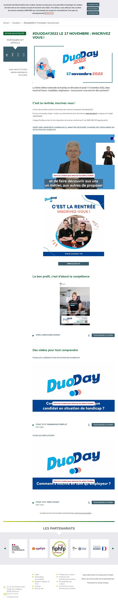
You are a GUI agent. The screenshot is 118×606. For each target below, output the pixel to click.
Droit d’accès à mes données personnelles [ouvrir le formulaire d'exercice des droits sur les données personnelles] (67, 592)
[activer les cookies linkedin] (12, 60)
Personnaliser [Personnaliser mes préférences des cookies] (93, 9)
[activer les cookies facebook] (7, 60)
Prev (5, 554)
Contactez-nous (12, 602)
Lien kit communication (83, 518)
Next (113, 554)
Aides (37, 580)
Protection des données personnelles (67, 583)
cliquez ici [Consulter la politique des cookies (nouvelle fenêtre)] (49, 13)
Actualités (16, 28)
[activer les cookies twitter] (18, 60)
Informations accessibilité (39, 583)
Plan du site (39, 594)
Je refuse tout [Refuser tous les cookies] (93, 13)
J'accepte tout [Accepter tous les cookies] (93, 4)
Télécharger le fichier (104, 340)
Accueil (6, 28)
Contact (38, 591)
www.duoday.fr (91, 119)
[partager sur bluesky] (24, 60)
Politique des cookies (67, 580)
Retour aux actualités (14, 39)
